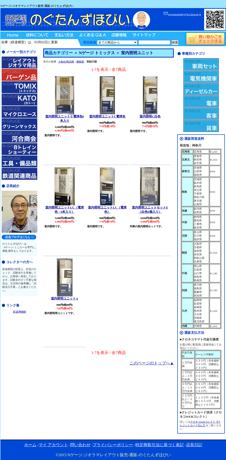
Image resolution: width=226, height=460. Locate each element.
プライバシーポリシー (113, 445)
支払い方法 (63, 35)
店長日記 (194, 445)
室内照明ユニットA (64, 298)
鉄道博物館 (19, 311)
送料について (37, 35)
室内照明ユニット (137, 53)
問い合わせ (80, 445)
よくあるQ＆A (91, 35)
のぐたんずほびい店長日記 (19, 237)
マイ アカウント (53, 445)
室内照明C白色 (150, 116)
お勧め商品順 (66, 61)
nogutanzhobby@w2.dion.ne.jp (184, 14)
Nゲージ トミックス (97, 53)
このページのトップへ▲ (152, 363)
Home (11, 35)
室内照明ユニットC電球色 (107, 116)
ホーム (30, 445)
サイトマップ (143, 35)
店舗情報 (118, 35)
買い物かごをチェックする (205, 39)
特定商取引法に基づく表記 (159, 445)
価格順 (80, 61)
